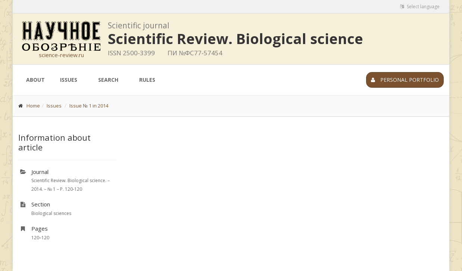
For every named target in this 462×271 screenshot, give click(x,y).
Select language (420, 6)
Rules (147, 79)
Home (33, 105)
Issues (68, 79)
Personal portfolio (405, 79)
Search (108, 79)
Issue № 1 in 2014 (88, 105)
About (35, 79)
